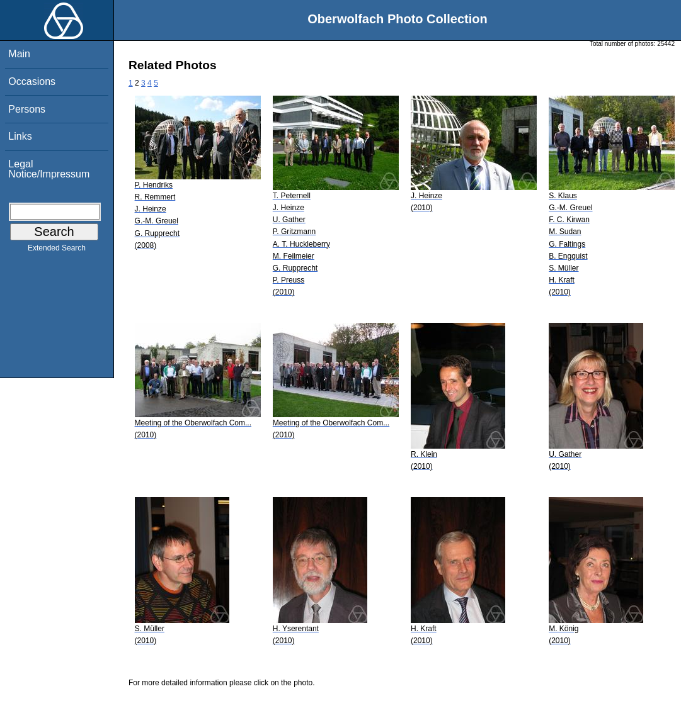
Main (19, 53)
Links (19, 136)
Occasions (31, 81)
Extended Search (57, 250)
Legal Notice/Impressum (48, 169)
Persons (26, 109)
